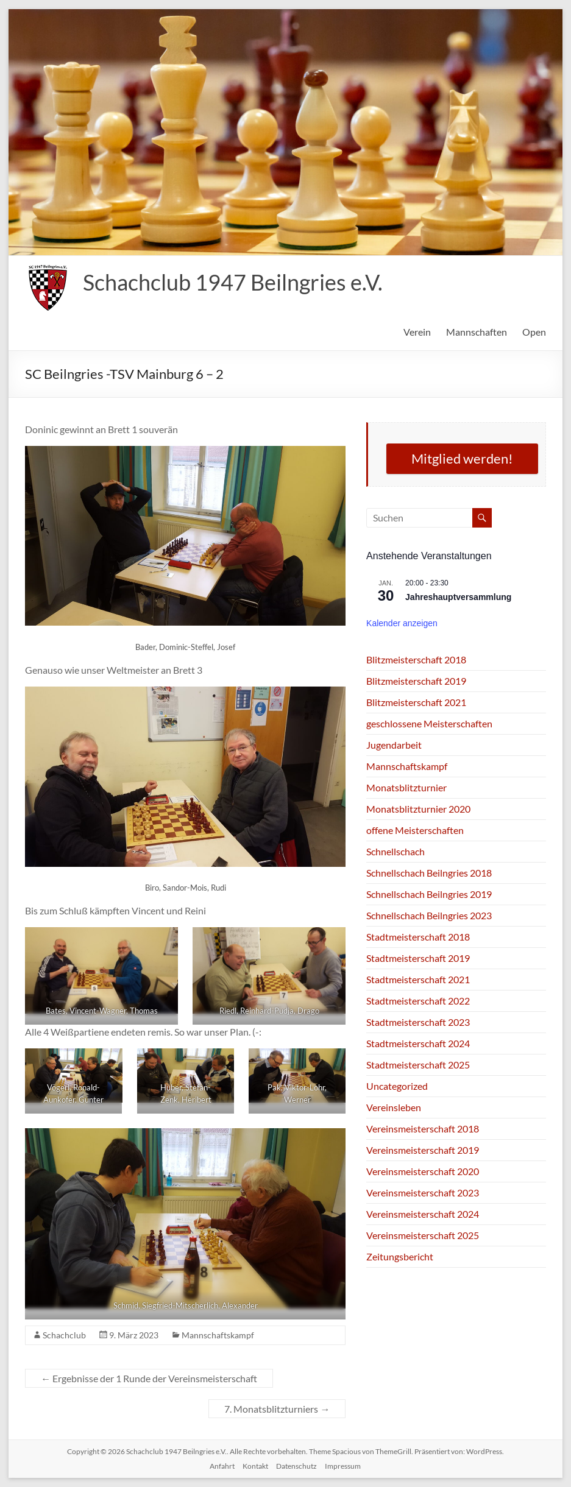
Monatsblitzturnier (406, 787)
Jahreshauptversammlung (458, 597)
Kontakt (255, 1466)
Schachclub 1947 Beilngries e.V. (233, 282)
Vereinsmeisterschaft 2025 (422, 1235)
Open (534, 331)
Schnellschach (395, 851)
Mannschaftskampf (218, 1335)
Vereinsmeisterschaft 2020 (422, 1171)
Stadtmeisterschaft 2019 (418, 958)
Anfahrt (222, 1466)
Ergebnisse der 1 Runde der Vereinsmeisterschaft (149, 1378)
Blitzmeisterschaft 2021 (416, 702)
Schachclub (64, 1335)
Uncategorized (397, 1086)
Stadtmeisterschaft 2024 (418, 1043)
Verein (417, 331)
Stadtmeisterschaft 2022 (418, 1000)
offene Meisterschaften (415, 830)
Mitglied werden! (462, 458)
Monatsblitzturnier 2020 (418, 808)
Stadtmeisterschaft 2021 (418, 979)
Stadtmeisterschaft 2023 (418, 1022)
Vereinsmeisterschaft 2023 (422, 1192)
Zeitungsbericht (399, 1256)
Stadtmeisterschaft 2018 (418, 936)
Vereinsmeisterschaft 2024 (422, 1214)
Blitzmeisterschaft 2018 (416, 659)
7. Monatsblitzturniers (277, 1409)
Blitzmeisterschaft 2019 (416, 681)
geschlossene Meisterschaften (429, 723)
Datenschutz (296, 1466)
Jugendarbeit (394, 745)
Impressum (343, 1466)
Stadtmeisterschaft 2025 (418, 1064)
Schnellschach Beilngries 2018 (429, 872)
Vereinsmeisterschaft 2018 (422, 1128)
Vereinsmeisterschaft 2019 (422, 1150)
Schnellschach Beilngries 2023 (429, 915)
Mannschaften (476, 331)
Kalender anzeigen (402, 623)
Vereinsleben (393, 1107)
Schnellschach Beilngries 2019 (429, 894)
